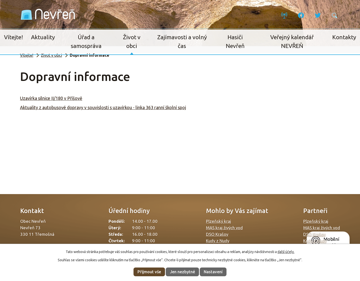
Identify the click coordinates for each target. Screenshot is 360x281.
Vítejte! (13, 37)
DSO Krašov (217, 234)
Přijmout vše (149, 272)
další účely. (286, 252)
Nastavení (213, 272)
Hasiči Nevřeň (235, 41)
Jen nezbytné (182, 272)
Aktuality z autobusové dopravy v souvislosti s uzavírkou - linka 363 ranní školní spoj (103, 107)
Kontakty (344, 37)
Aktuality (43, 37)
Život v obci (131, 41)
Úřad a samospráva (86, 41)
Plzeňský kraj (218, 221)
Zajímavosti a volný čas (182, 41)
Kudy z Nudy (217, 240)
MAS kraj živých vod (224, 227)
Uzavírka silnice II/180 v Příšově (51, 98)
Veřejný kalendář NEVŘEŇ (292, 41)
